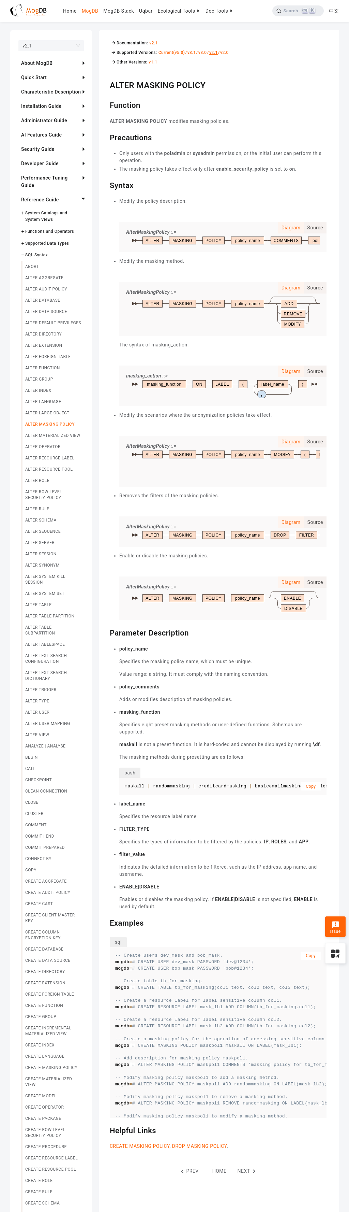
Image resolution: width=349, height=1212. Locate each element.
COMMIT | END (39, 836)
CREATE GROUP (40, 1016)
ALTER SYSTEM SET (44, 593)
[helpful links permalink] (104, 1129)
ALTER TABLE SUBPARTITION (40, 630)
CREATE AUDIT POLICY (48, 892)
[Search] (298, 10)
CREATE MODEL (41, 1096)
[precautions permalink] (104, 137)
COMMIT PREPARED (45, 847)
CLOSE (32, 802)
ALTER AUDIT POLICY (46, 289)
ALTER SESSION (41, 554)
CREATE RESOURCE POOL (50, 1169)
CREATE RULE (38, 1191)
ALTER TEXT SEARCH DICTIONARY (46, 675)
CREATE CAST (39, 903)
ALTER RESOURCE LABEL (50, 458)
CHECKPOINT (38, 780)
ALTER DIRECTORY (43, 334)
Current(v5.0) (171, 52)
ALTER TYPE (37, 701)
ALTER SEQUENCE (43, 531)
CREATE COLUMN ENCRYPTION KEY (43, 935)
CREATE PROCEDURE (46, 1146)
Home (70, 11)
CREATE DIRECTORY (45, 971)
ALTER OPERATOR (43, 446)
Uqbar (146, 11)
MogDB (90, 11)
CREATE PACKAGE (43, 1118)
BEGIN (31, 757)
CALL (30, 768)
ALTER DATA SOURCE (46, 311)
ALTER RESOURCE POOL (49, 469)
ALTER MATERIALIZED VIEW (52, 435)
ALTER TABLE (38, 604)
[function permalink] (104, 104)
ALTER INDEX (38, 390)
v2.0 (224, 52)
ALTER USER (37, 712)
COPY (30, 870)
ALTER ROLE (37, 480)
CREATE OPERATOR (44, 1107)
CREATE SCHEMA (42, 1203)
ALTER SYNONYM (42, 565)
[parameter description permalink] (104, 632)
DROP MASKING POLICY (199, 1146)
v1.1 (153, 62)
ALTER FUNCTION (42, 368)
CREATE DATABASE (44, 949)
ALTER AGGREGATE (44, 277)
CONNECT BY (38, 858)
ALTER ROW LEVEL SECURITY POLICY (43, 494)
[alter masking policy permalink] (104, 84)
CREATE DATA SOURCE (48, 960)
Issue (335, 927)
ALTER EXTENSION (43, 345)
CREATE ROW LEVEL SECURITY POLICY (45, 1132)
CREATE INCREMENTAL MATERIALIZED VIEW (48, 1031)
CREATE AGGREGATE (46, 881)
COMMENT (36, 825)
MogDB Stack (118, 11)
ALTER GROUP (39, 379)
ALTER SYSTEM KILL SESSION (45, 579)
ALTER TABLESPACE (45, 644)
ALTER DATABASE (42, 300)
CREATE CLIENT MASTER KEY (50, 918)
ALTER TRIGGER (41, 689)
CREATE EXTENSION (45, 983)
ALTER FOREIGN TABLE (48, 356)
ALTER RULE (37, 509)
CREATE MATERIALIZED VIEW (48, 1081)
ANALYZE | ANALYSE (45, 746)
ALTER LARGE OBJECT (47, 413)
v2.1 (153, 43)
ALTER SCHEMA (41, 520)
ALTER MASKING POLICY (50, 424)
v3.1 (191, 52)
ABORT (32, 266)
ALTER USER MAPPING (47, 723)
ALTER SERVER (40, 542)
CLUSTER (34, 813)
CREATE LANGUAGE (44, 1056)
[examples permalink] (104, 922)
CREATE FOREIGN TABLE (49, 994)
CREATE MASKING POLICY (51, 1067)
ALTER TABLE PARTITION (50, 616)
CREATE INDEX (40, 1045)
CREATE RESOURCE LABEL (51, 1158)
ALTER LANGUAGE (43, 401)
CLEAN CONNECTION (46, 791)
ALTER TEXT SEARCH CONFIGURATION (46, 658)
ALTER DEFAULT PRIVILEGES (53, 322)
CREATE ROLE (39, 1180)
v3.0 (202, 52)
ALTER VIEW (37, 734)
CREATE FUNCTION (44, 1005)
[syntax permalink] (104, 184)
